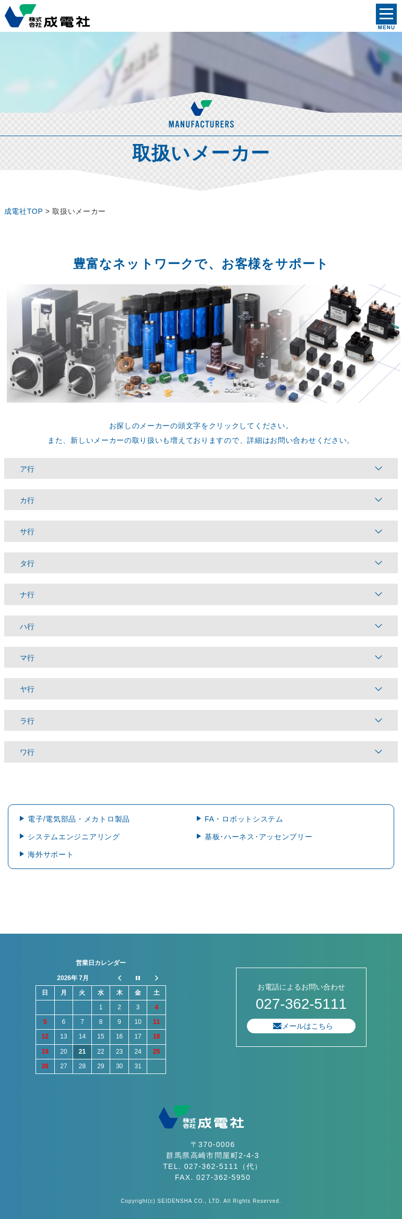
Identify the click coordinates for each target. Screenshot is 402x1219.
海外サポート (51, 854)
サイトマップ (98, 922)
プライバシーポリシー (35, 922)
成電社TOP (23, 211)
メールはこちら (307, 1026)
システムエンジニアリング (74, 836)
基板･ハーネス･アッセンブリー (259, 836)
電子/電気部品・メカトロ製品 (79, 819)
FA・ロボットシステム (244, 819)
